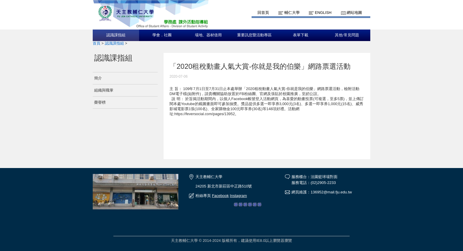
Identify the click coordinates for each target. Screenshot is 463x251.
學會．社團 (162, 35)
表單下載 (300, 35)
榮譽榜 (100, 102)
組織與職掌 (103, 90)
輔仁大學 (292, 12)
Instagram (238, 195)
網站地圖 (354, 12)
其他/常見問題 (347, 35)
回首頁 (263, 12)
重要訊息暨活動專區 (254, 35)
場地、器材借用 (208, 35)
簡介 (98, 78)
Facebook (220, 195)
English (323, 12)
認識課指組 (115, 35)
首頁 (96, 43)
